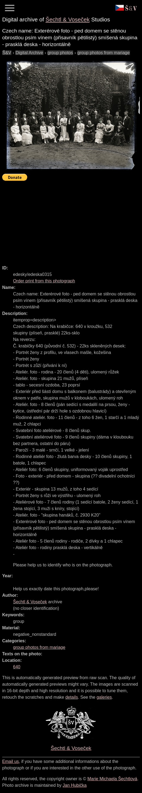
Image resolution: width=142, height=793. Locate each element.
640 (16, 667)
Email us (10, 761)
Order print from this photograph (44, 281)
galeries (104, 697)
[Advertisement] (72, 221)
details (71, 697)
